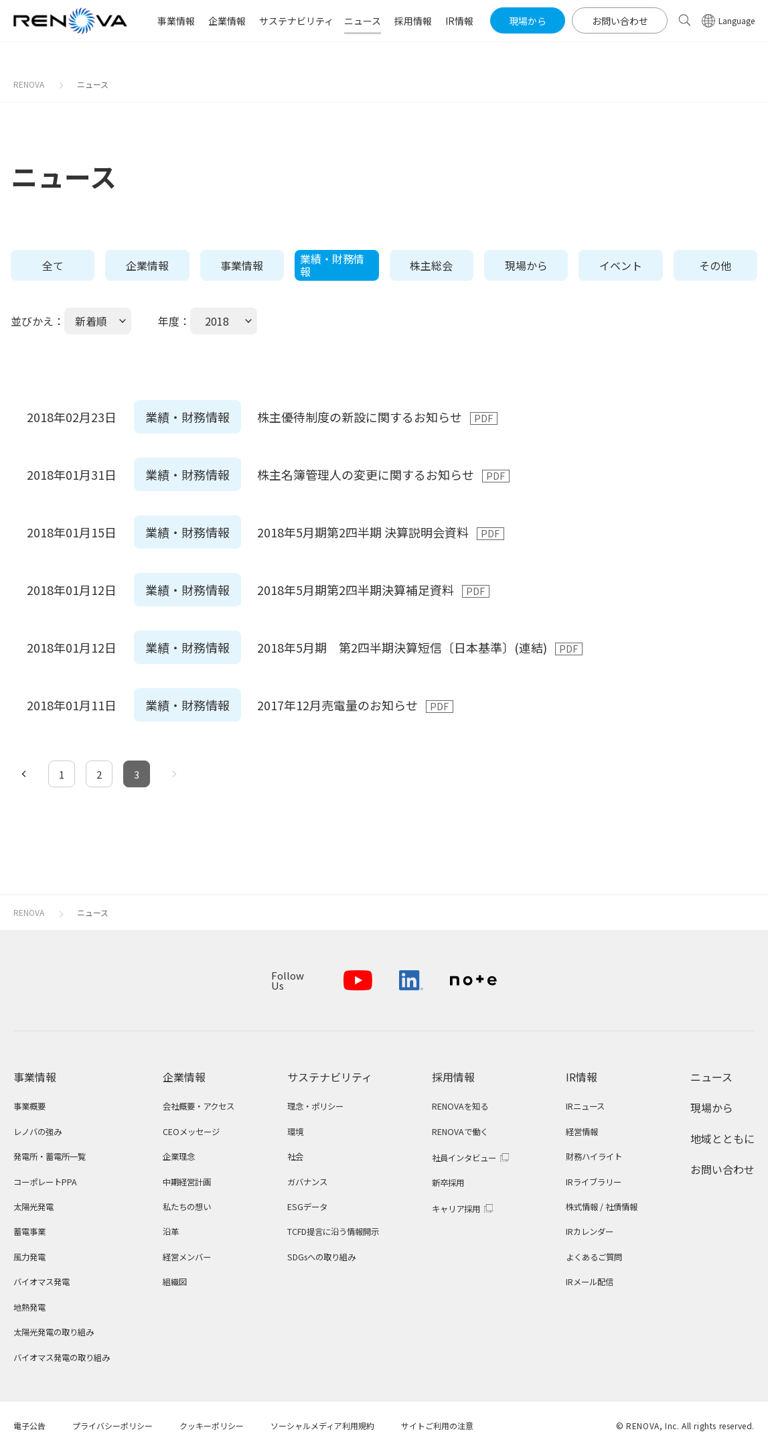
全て (53, 265)
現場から (526, 265)
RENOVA (28, 84)
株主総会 (431, 265)
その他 (715, 265)
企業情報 (147, 265)
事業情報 (241, 265)
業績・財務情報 (332, 265)
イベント (620, 265)
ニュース (92, 84)
